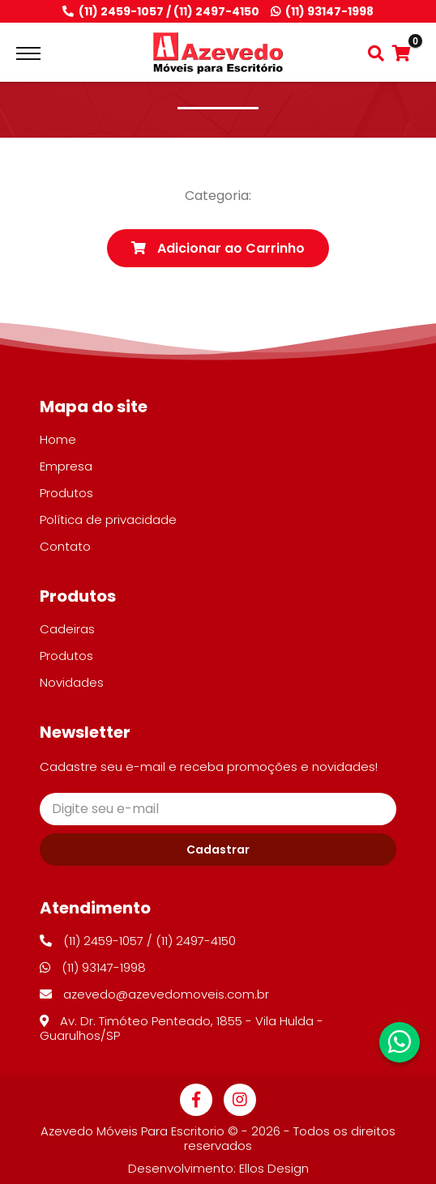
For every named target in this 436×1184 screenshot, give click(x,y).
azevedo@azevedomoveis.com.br (154, 994)
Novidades (72, 682)
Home (58, 439)
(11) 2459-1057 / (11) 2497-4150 (160, 11)
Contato (65, 546)
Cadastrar (218, 849)
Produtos (66, 492)
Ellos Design (274, 1168)
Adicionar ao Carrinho (218, 248)
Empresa (66, 466)
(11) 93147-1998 (322, 11)
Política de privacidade (108, 519)
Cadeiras (67, 628)
